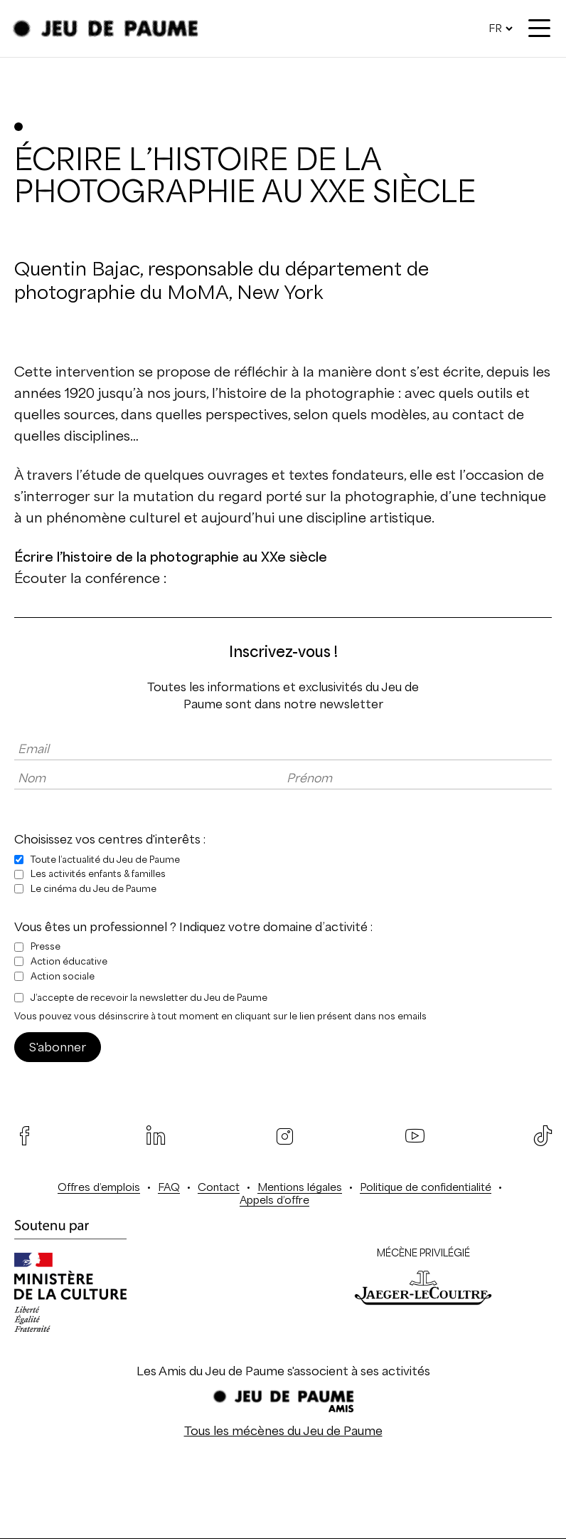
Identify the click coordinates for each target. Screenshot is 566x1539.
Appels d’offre (274, 1200)
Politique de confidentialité (425, 1187)
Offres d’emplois (99, 1187)
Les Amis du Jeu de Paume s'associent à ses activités (283, 1371)
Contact (219, 1187)
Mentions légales (299, 1187)
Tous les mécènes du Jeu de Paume (283, 1431)
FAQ (169, 1187)
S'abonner (57, 1047)
